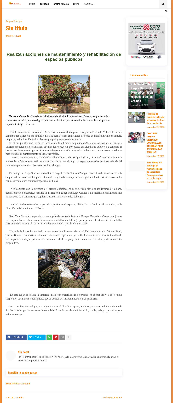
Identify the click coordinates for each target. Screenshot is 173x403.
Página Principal (14, 21)
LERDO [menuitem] (76, 4)
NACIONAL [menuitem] (89, 4)
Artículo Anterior (15, 397)
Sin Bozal (23, 352)
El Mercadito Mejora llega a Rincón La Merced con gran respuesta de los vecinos (144, 92)
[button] (163, 4)
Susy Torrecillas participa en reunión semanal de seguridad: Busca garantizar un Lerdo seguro (155, 170)
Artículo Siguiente (111, 397)
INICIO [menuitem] (32, 4)
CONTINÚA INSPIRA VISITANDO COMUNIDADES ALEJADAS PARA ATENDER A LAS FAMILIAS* (155, 143)
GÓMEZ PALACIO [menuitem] (61, 4)
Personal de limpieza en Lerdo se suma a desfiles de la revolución (155, 118)
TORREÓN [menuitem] (44, 4)
